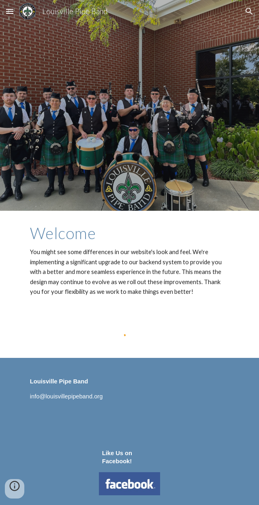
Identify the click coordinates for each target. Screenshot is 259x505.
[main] (129, 260)
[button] (9, 11)
